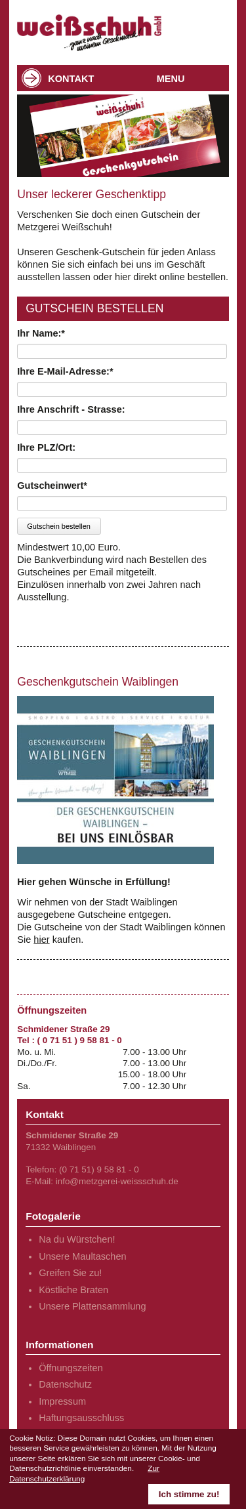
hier (41, 939)
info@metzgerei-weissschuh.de (117, 1181)
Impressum (62, 1401)
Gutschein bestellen (59, 526)
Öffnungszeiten (71, 1368)
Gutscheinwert (52, 485)
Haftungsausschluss (81, 1418)
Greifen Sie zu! (70, 1273)
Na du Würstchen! (77, 1239)
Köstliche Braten (73, 1290)
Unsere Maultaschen (82, 1256)
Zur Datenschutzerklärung (84, 1473)
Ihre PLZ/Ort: (46, 447)
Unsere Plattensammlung (92, 1306)
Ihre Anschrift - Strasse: (71, 409)
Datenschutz (65, 1384)
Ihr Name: (41, 333)
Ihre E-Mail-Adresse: (65, 371)
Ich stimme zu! (189, 1494)
